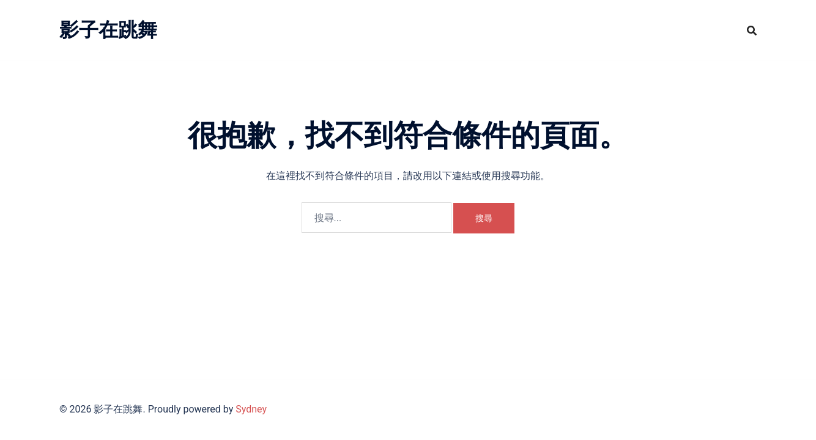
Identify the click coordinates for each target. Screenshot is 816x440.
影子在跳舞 (108, 30)
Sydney (251, 409)
